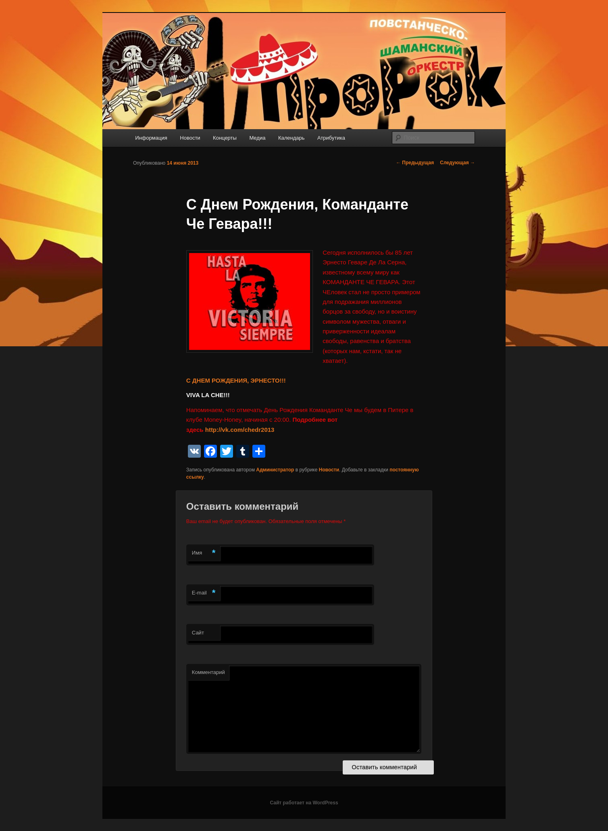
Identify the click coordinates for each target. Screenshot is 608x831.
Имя (204, 553)
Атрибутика (331, 138)
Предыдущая (415, 162)
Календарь (291, 138)
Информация (151, 138)
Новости (190, 138)
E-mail (204, 593)
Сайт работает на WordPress (304, 803)
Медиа (257, 138)
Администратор (275, 470)
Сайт (198, 633)
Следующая (457, 162)
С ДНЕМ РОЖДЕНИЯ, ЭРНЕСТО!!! (236, 380)
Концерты (225, 138)
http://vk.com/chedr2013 (240, 429)
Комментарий (208, 672)
